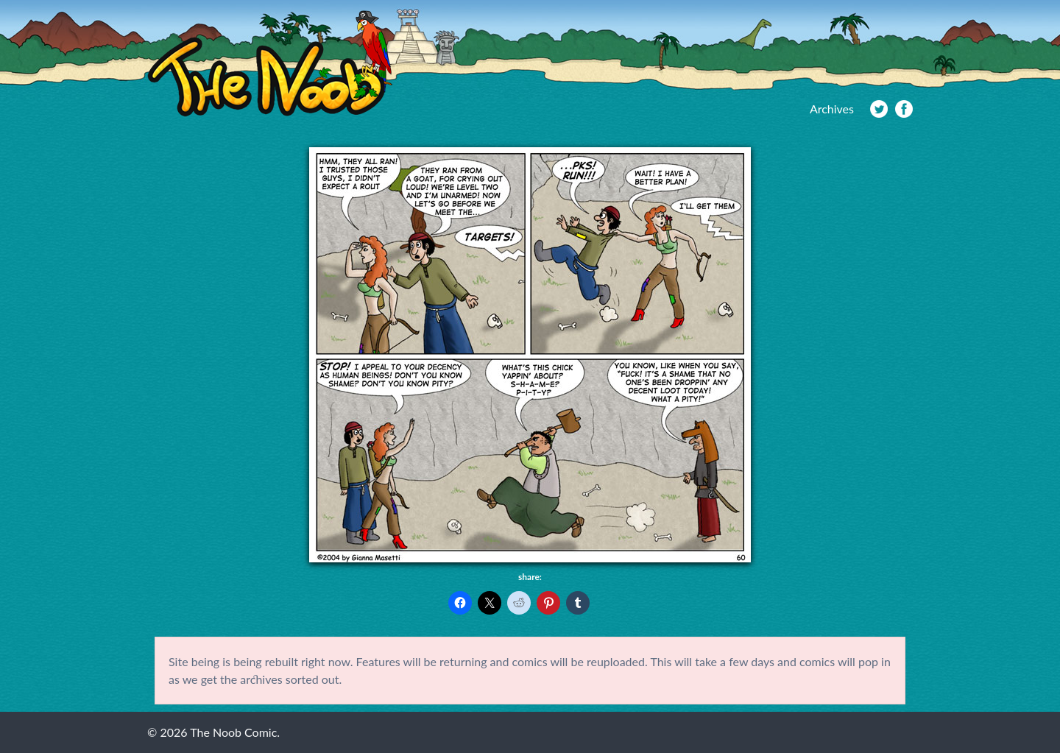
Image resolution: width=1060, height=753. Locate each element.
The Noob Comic (269, 63)
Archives (832, 109)
